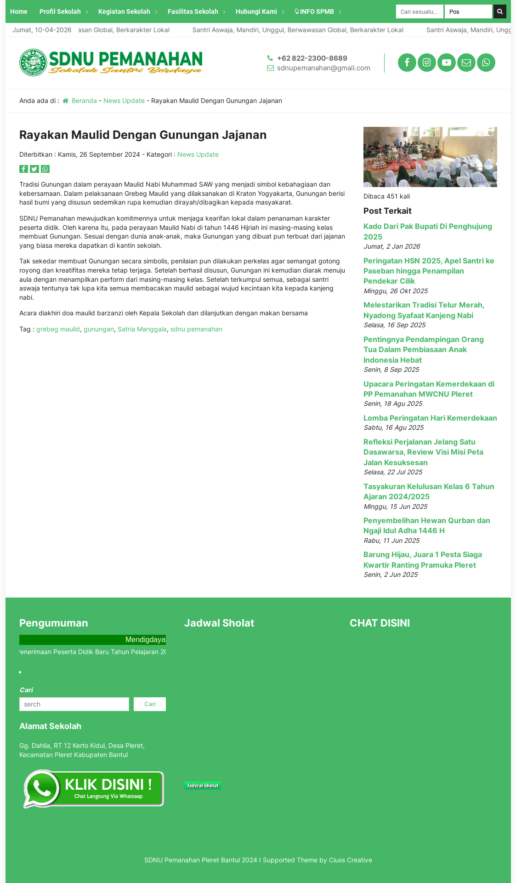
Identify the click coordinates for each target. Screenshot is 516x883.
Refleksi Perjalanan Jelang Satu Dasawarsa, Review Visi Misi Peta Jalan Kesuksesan (423, 452)
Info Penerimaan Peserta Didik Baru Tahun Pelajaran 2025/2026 (101, 651)
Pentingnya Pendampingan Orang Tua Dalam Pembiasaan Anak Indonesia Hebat (423, 350)
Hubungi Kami (256, 11)
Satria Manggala (142, 329)
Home (19, 11)
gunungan (99, 329)
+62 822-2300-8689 (312, 58)
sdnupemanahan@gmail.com (323, 67)
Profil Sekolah (60, 11)
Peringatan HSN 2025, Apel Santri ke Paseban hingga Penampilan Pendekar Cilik (428, 271)
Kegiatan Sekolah (124, 11)
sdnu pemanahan (196, 329)
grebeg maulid (58, 329)
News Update (124, 100)
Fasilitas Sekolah (193, 11)
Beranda (79, 100)
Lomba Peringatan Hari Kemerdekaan (430, 417)
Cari (26, 690)
